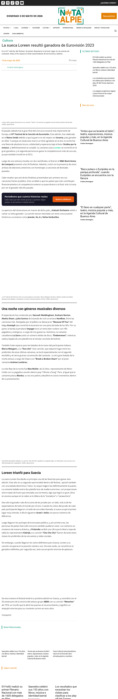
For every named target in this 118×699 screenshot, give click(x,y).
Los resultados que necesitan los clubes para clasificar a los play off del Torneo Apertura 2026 (66, 660)
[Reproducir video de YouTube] (39, 542)
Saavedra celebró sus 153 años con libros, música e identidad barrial (38, 657)
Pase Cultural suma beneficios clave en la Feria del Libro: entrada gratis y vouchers (65, 620)
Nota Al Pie (5, 667)
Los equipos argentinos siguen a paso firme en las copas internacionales (103, 89)
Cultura (8, 40)
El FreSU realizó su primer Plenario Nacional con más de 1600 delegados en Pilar (12, 658)
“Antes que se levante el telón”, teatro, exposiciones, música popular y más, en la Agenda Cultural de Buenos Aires (97, 131)
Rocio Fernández (33, 664)
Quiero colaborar (63, 199)
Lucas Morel (59, 670)
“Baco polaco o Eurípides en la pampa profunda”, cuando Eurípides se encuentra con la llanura (97, 169)
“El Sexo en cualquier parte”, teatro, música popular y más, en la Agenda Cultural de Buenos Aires (96, 207)
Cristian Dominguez (15, 67)
